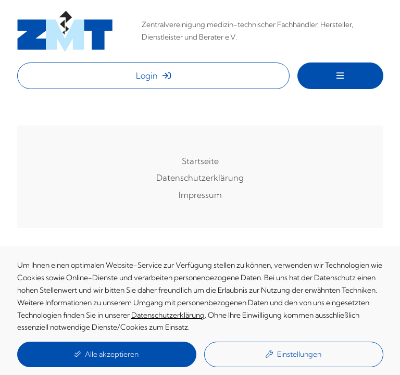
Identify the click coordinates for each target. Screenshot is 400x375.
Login (153, 75)
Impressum (200, 195)
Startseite (200, 161)
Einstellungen (293, 354)
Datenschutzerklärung (200, 177)
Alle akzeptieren (106, 354)
